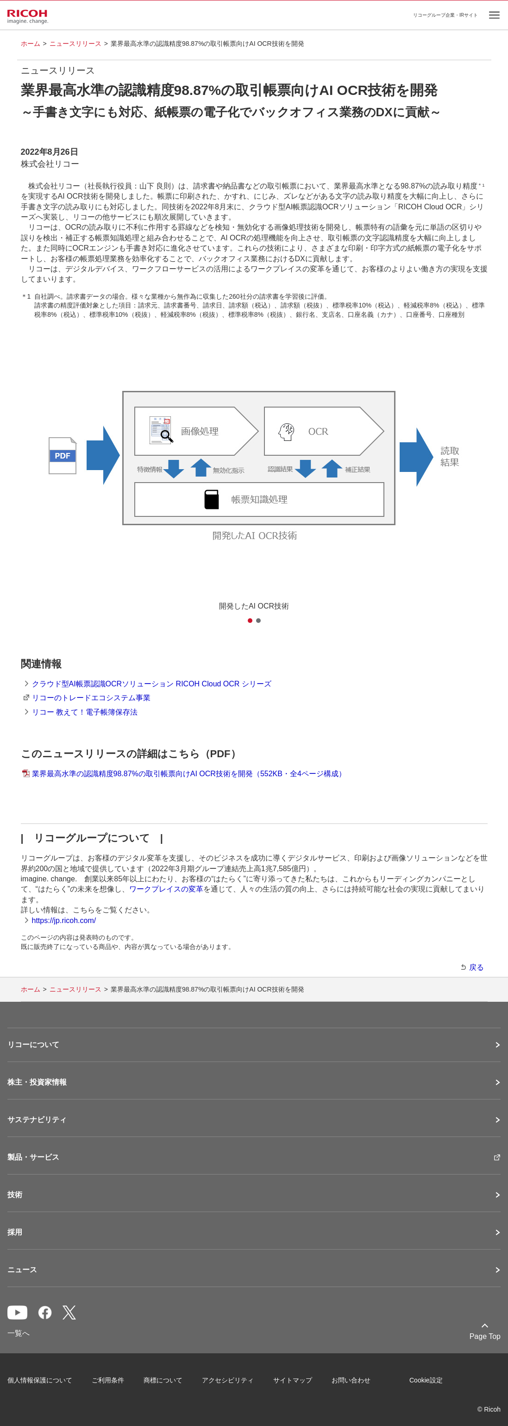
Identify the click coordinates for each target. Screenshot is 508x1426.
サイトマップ (292, 1380)
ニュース (22, 1270)
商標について (163, 1380)
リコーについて (33, 1045)
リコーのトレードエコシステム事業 (91, 698)
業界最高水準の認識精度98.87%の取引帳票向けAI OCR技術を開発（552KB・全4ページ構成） (189, 774)
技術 (14, 1195)
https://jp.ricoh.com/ (64, 920)
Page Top (485, 1336)
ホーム (30, 43)
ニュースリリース (75, 43)
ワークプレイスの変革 (166, 889)
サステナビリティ (37, 1120)
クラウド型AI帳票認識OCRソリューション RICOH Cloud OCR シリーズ (151, 684)
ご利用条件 (108, 1380)
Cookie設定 (426, 1380)
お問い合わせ (351, 1380)
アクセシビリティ (228, 1380)
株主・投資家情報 (37, 1082)
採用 (14, 1232)
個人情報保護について (39, 1380)
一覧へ (18, 1333)
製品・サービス (33, 1157)
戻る (476, 967)
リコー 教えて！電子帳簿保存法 (85, 712)
